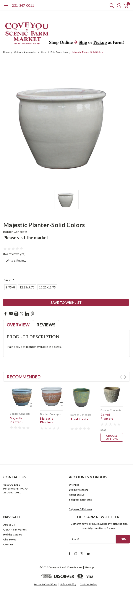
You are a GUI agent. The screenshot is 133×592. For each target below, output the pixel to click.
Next (125, 377)
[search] (110, 5)
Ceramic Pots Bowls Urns (54, 52)
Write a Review (16, 260)
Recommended (24, 376)
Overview (18, 324)
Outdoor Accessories (25, 52)
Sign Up (83, 481)
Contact (8, 536)
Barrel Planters (107, 416)
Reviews (45, 324)
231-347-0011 (23, 5)
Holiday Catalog (12, 526)
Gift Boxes (9, 531)
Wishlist (74, 476)
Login (72, 481)
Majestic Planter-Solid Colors (88, 52)
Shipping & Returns (80, 491)
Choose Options (112, 437)
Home (6, 52)
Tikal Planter (80, 419)
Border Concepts (15, 231)
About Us (9, 516)
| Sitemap (88, 559)
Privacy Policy (68, 576)
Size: (9, 280)
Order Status (76, 486)
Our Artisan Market (15, 521)
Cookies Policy (88, 576)
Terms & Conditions (45, 576)
